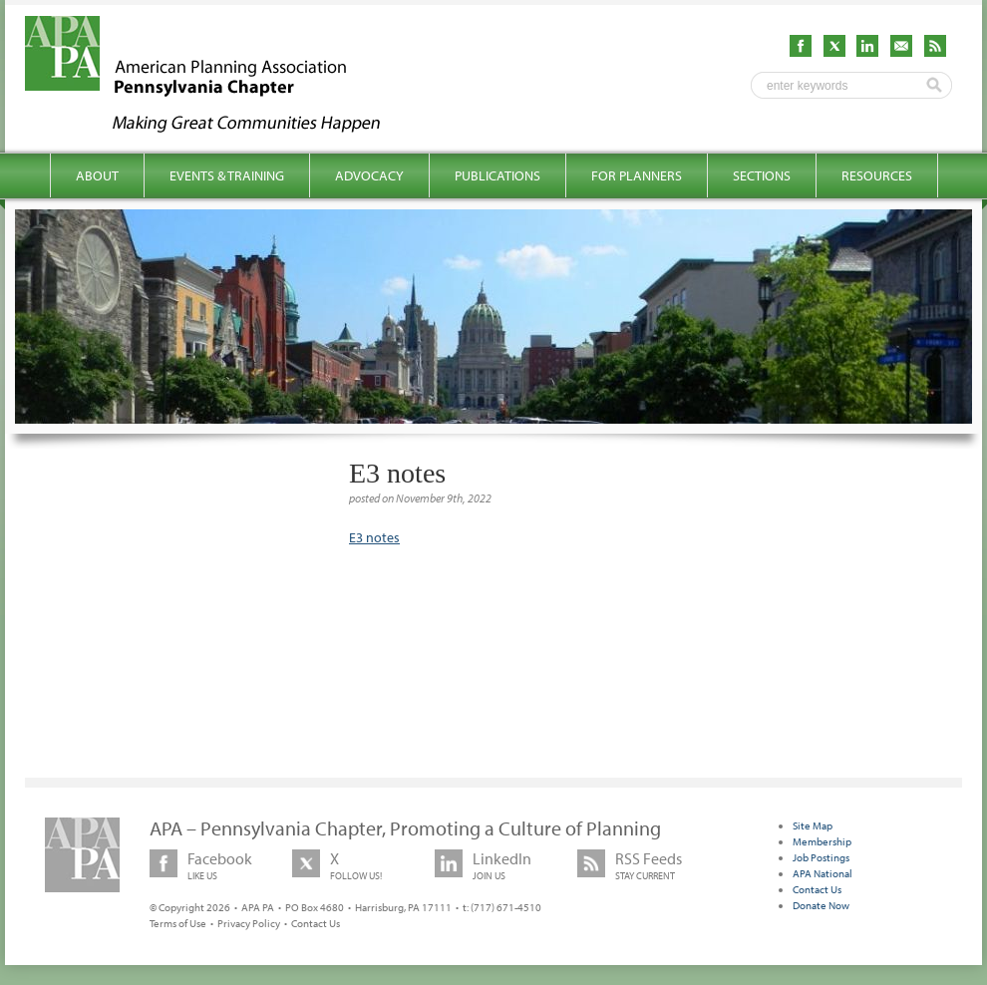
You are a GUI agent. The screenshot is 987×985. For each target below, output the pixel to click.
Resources (876, 175)
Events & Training (226, 175)
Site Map (812, 825)
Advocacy (369, 175)
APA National (822, 873)
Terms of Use (178, 923)
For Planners (636, 175)
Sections (762, 175)
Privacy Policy (248, 923)
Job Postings (821, 857)
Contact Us (315, 923)
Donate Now (821, 905)
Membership (822, 841)
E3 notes (374, 537)
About (97, 175)
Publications (497, 175)
